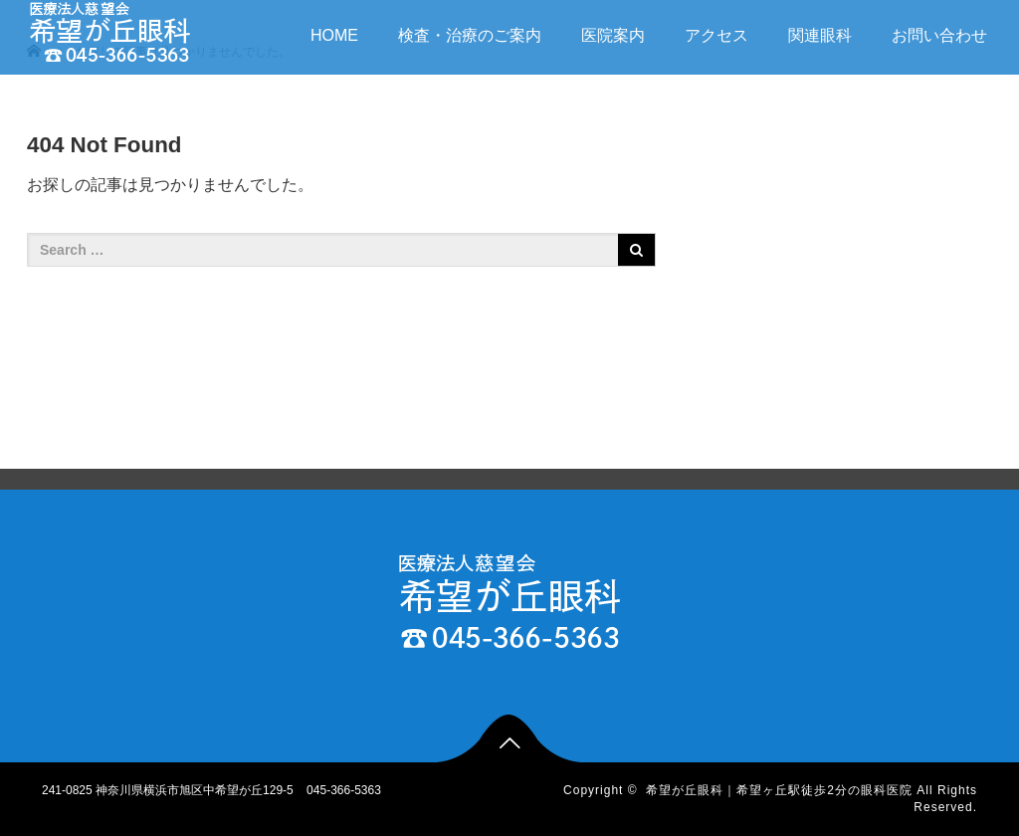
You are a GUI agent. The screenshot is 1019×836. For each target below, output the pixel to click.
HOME (334, 35)
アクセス (716, 35)
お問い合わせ (939, 35)
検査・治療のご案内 (469, 35)
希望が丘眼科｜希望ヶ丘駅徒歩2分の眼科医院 (779, 790)
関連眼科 (820, 35)
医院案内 (613, 35)
